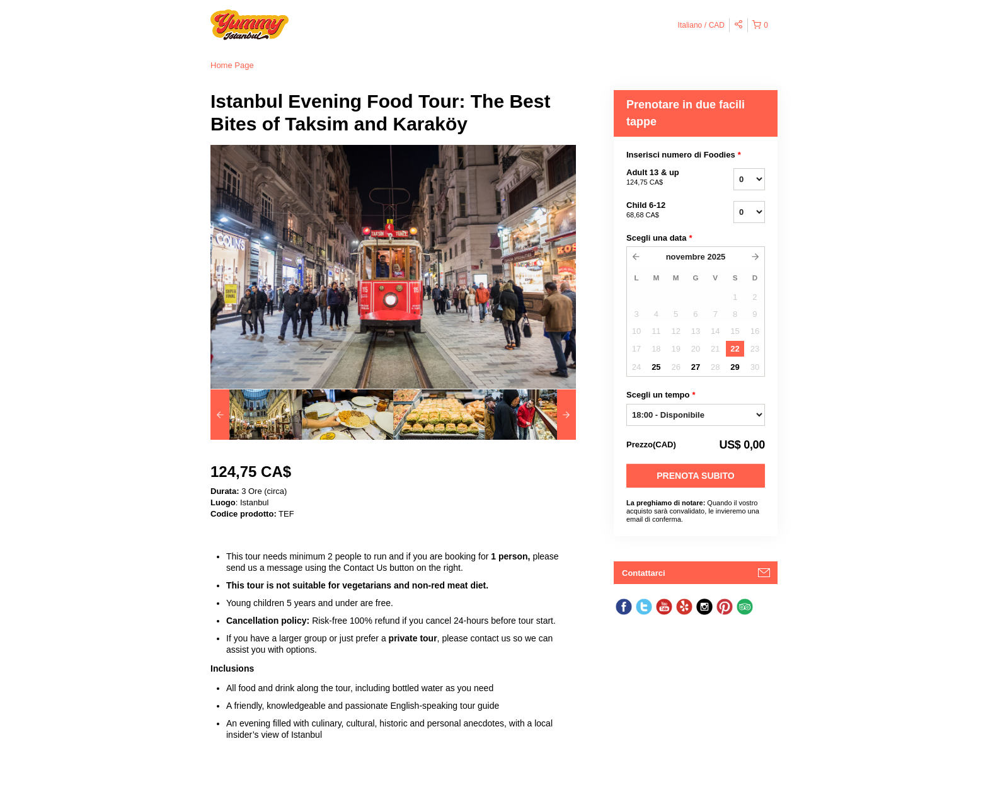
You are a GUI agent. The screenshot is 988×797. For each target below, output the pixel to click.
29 (734, 367)
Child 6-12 (664, 210)
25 (656, 367)
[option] (256, 414)
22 (734, 348)
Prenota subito (695, 476)
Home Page (232, 65)
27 (695, 367)
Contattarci (643, 573)
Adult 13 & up (664, 178)
